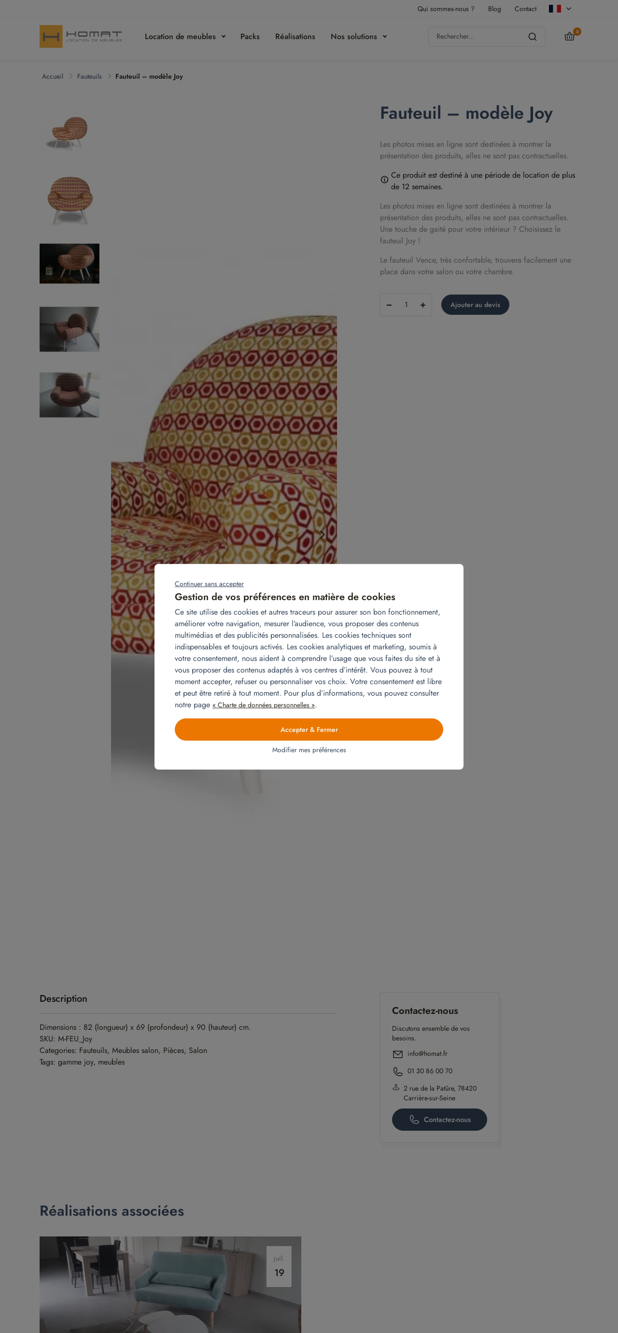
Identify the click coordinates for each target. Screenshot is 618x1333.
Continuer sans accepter (209, 584)
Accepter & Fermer (309, 729)
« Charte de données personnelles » (263, 705)
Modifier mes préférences (309, 750)
